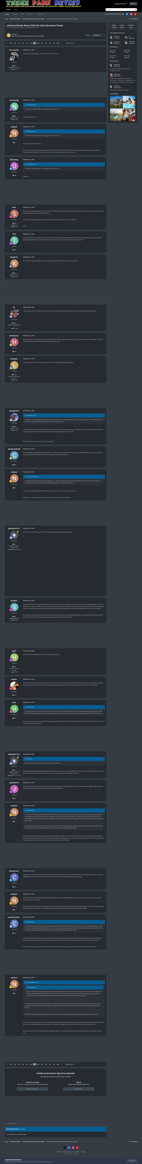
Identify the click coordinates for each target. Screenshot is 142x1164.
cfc (14, 307)
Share (88, 35)
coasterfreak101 (14, 917)
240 (14, 798)
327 (14, 666)
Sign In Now (79, 1089)
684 (14, 464)
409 (50, 43)
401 (19, 43)
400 (15, 43)
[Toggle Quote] (25, 104)
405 (35, 43)
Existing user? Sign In (121, 3)
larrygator (14, 359)
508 (14, 351)
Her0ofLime (14, 336)
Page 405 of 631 (70, 43)
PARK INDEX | (114, 14)
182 (14, 223)
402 (23, 43)
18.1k (14, 374)
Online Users (30, 14)
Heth (14, 702)
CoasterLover (14, 871)
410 (54, 43)
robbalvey (117, 36)
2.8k (14, 426)
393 (14, 887)
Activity (16, 9)
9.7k (14, 544)
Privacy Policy (67, 1152)
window (14, 679)
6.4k (14, 66)
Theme (59, 1152)
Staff (22, 14)
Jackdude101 (14, 783)
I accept (132, 1160)
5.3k (14, 933)
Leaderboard (40, 14)
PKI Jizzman (14, 50)
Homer (15, 34)
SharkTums (132, 41)
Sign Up (133, 3)
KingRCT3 (14, 257)
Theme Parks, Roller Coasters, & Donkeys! (32, 36)
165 (14, 718)
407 (42, 43)
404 (31, 43)
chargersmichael (14, 449)
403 (27, 43)
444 (14, 175)
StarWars (14, 601)
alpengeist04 (14, 411)
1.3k (14, 273)
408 (46, 43)
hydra (14, 651)
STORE (119, 14)
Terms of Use (8, 1161)
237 (14, 616)
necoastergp (14, 100)
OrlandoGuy (14, 160)
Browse (8, 10)
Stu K (14, 207)
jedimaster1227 (14, 528)
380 (14, 116)
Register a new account (32, 1089)
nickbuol (14, 127)
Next (58, 43)
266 (14, 250)
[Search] (115, 9)
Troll (14, 234)
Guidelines (15, 14)
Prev (11, 43)
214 (14, 695)
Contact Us (76, 1152)
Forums (7, 14)
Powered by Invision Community (71, 1154)
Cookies (83, 1152)
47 (14, 142)
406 (38, 43)
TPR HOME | (108, 14)
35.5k (14, 323)
